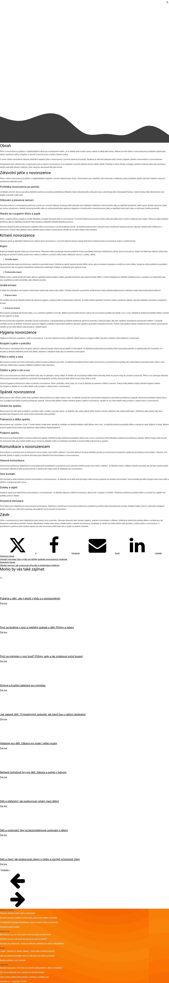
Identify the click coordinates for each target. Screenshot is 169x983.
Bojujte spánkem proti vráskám (13, 960)
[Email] (100, 553)
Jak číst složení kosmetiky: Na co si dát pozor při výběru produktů (27, 956)
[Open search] (167, 2)
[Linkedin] (141, 553)
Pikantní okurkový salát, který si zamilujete (17, 913)
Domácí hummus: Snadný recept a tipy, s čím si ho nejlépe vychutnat (28, 918)
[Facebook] (58, 553)
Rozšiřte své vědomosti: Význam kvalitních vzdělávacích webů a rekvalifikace (32, 943)
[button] (84, 881)
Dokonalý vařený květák (10, 927)
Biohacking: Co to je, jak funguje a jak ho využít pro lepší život (25, 934)
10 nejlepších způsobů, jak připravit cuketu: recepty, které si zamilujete (29, 922)
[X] (18, 553)
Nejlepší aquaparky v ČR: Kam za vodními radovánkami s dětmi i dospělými (31, 968)
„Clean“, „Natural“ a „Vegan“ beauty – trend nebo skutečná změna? (27, 951)
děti (1, 6)
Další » (7, 870)
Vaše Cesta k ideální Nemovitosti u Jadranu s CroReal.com (24, 977)
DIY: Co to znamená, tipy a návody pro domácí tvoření (22, 972)
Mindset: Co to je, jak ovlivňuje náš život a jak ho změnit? (23, 939)
